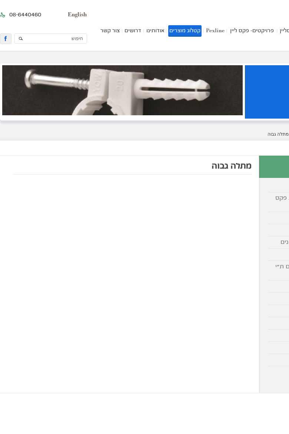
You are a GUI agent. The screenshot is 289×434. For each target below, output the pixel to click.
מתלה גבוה (278, 134)
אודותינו (155, 30)
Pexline (215, 30)
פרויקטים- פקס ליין (252, 30)
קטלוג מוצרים (184, 30)
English (77, 15)
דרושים (132, 30)
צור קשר (110, 30)
